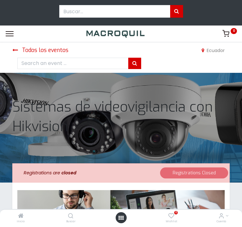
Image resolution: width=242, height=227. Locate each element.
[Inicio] (21, 216)
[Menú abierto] (121, 218)
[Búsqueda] (176, 11)
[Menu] (9, 33)
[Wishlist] (171, 216)
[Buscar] (71, 216)
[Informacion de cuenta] (221, 216)
